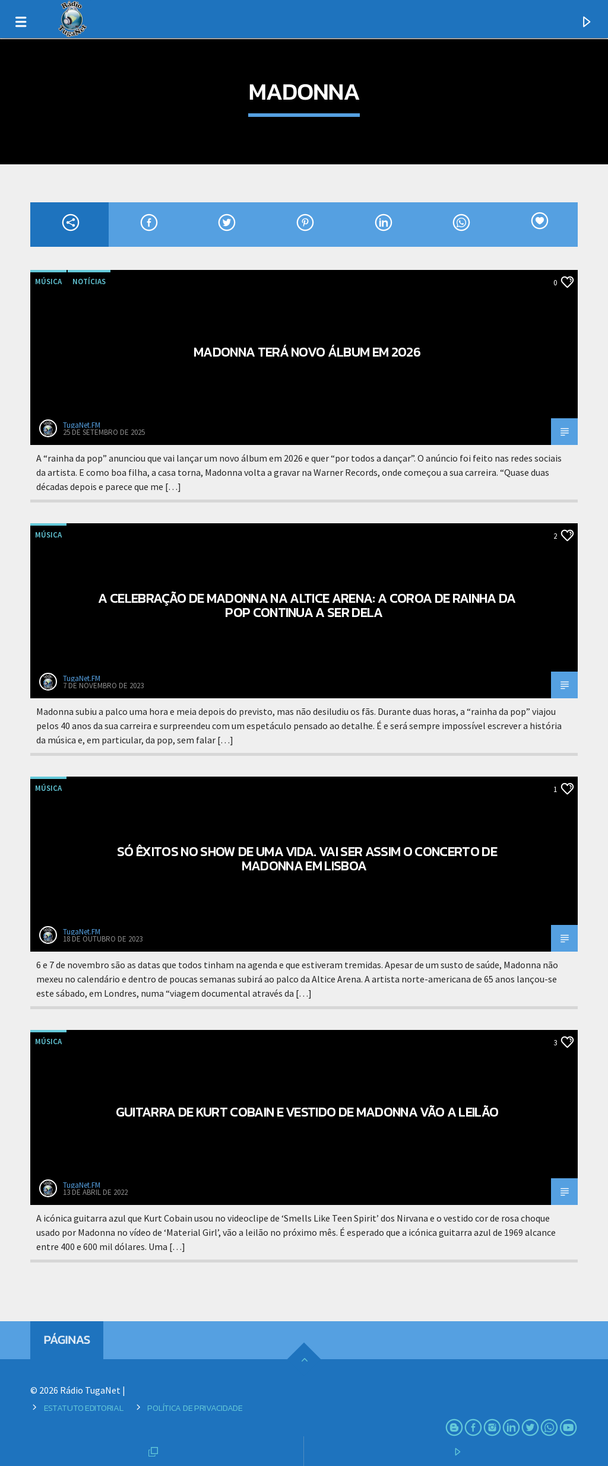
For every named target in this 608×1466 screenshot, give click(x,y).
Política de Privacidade (194, 1407)
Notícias (89, 281)
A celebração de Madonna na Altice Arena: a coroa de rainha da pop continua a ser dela (306, 605)
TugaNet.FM (81, 425)
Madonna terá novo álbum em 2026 (307, 352)
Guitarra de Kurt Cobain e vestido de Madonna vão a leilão (307, 1112)
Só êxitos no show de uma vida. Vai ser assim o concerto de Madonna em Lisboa (307, 858)
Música (48, 281)
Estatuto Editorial (84, 1407)
